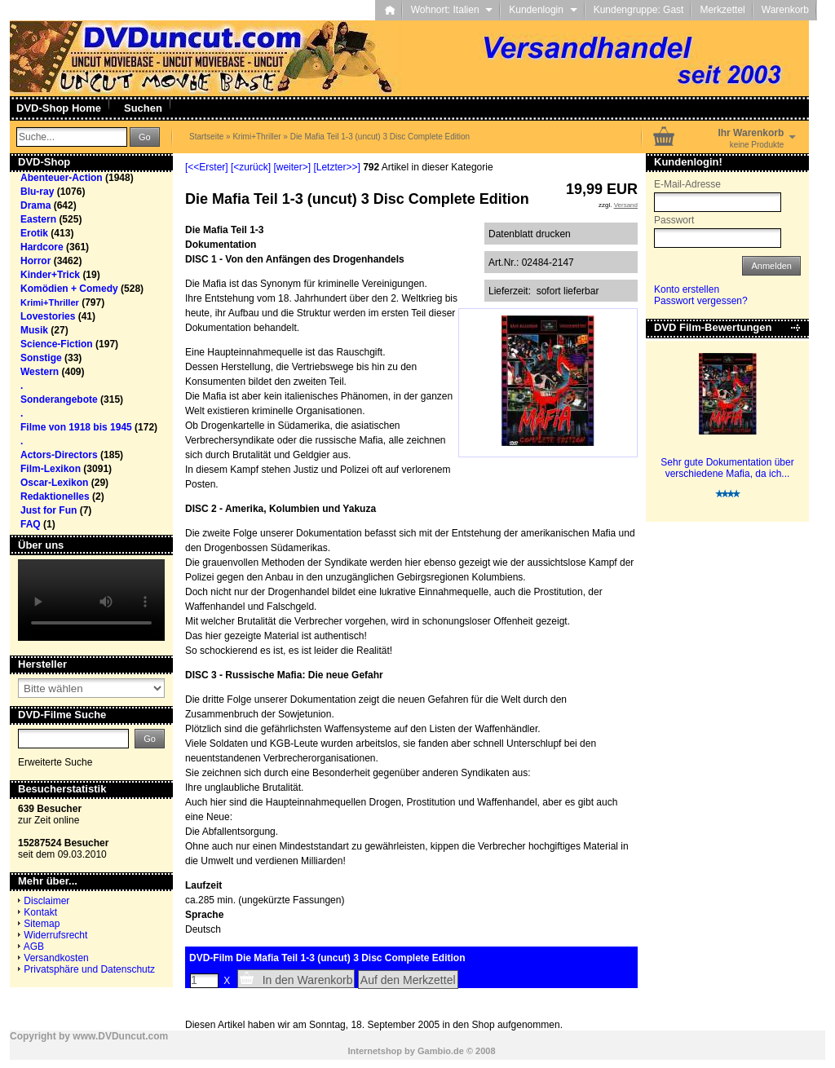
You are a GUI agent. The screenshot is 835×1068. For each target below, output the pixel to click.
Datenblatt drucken (529, 234)
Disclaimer (46, 901)
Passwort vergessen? (701, 301)
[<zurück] (251, 167)
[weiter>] (292, 167)
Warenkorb (785, 9)
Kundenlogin (543, 9)
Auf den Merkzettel (408, 979)
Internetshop (374, 1051)
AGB (34, 946)
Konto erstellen (686, 289)
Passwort (674, 220)
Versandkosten (56, 958)
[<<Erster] (206, 167)
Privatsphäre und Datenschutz (89, 969)
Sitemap (42, 923)
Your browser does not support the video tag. (91, 600)
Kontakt (40, 912)
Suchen (143, 108)
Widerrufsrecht (55, 935)
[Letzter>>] (336, 167)
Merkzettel (722, 9)
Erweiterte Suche (55, 762)
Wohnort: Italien (452, 9)
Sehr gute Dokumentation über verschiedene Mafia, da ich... (726, 468)
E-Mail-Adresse (687, 184)
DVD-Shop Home (58, 108)
